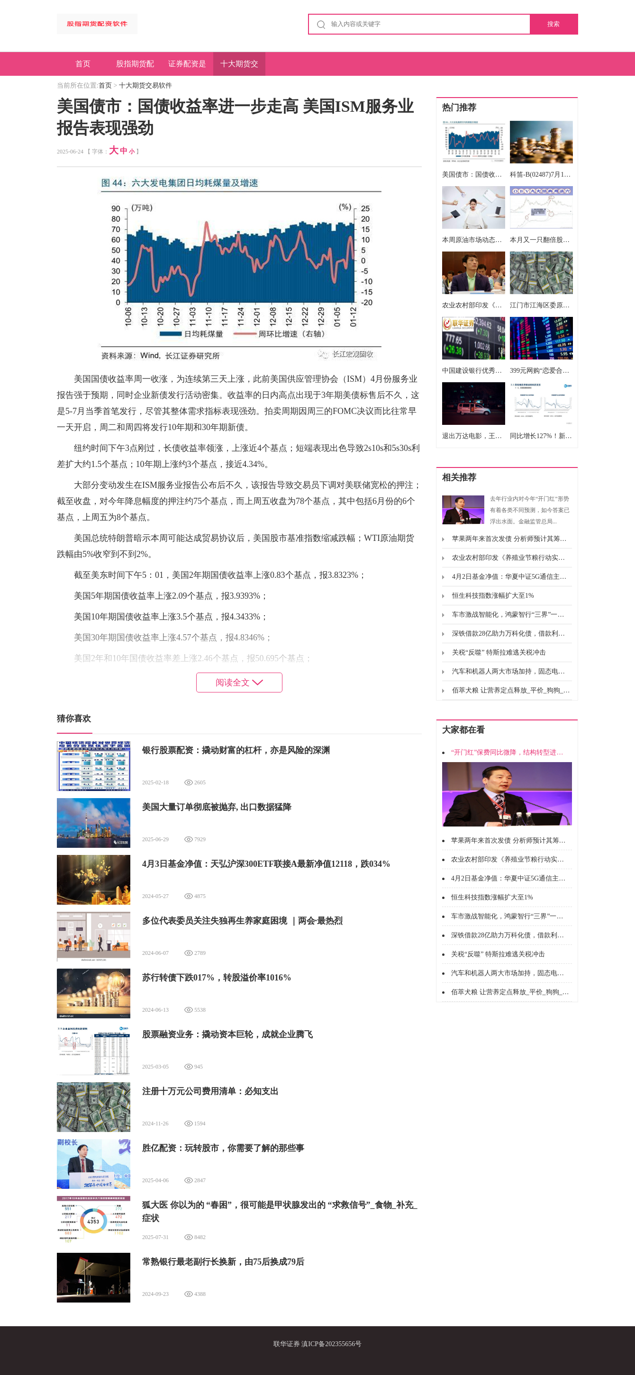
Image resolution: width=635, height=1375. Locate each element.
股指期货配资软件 (135, 68)
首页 (83, 64)
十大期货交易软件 (239, 68)
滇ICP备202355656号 (331, 1344)
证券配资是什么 (187, 68)
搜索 (553, 23)
